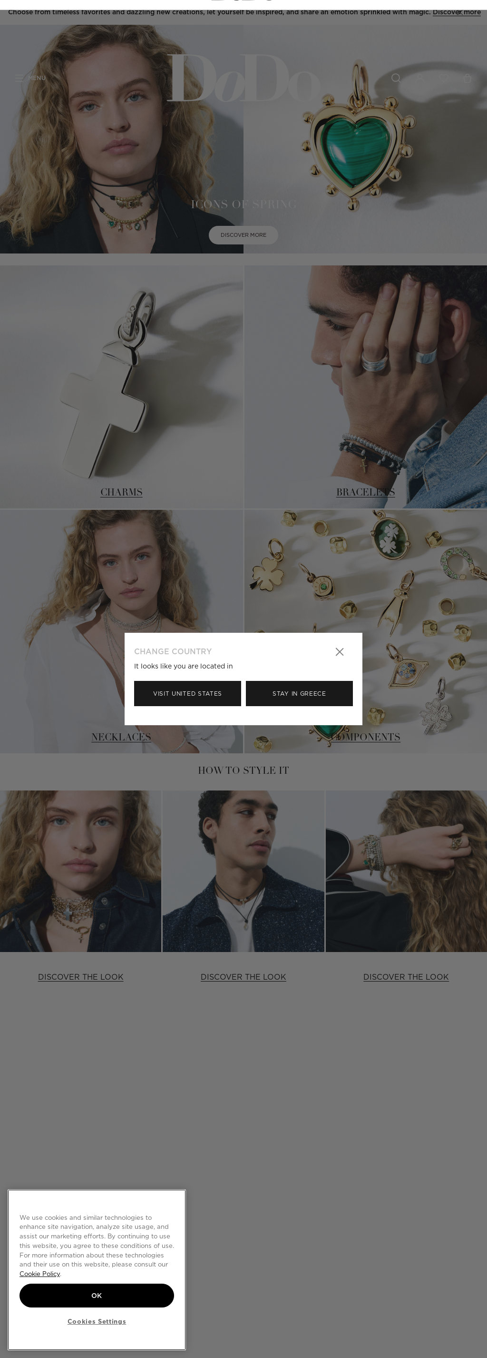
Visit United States (187, 693)
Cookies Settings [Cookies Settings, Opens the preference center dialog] (97, 1321)
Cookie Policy (39, 1273)
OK (96, 1294)
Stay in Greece (299, 693)
